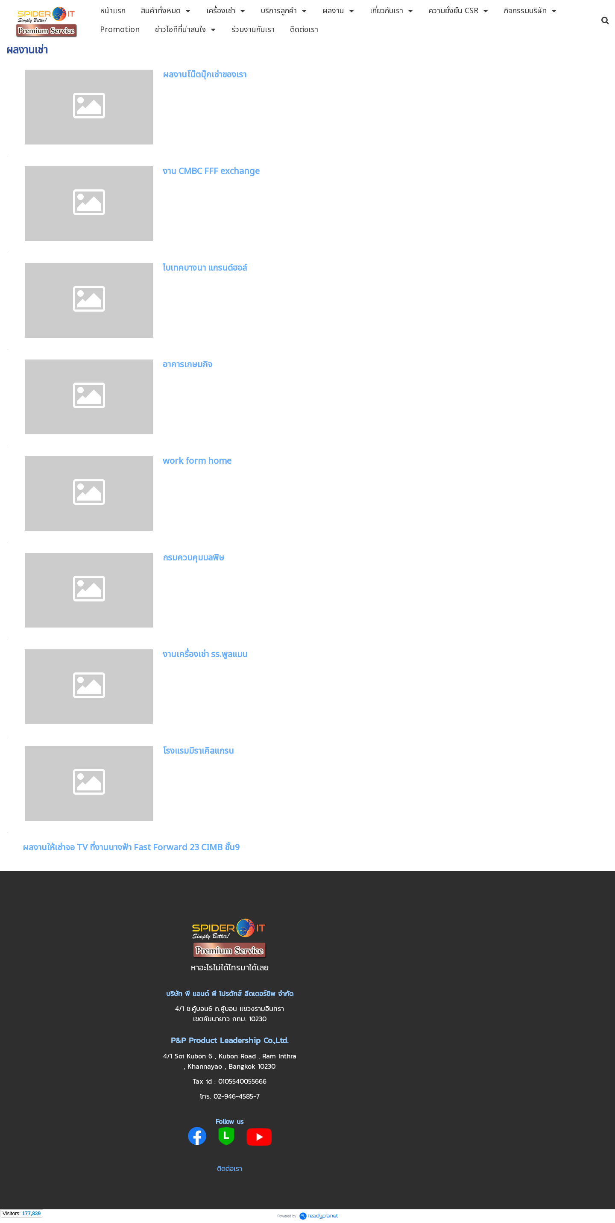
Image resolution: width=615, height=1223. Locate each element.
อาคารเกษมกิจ (187, 364)
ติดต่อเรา (229, 1168)
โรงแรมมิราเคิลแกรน (198, 751)
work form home (197, 461)
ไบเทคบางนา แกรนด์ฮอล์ (205, 268)
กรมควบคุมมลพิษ (193, 557)
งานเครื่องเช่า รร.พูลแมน (205, 654)
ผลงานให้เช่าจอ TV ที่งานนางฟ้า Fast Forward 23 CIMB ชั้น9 (131, 847)
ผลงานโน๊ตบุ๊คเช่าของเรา (204, 74)
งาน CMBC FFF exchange (211, 171)
